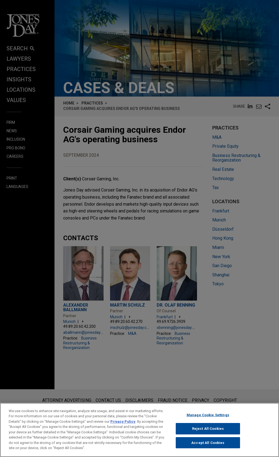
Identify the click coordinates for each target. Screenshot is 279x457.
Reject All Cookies (208, 432)
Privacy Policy (122, 424)
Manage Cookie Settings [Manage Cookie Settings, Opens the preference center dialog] (208, 418)
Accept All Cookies (207, 445)
